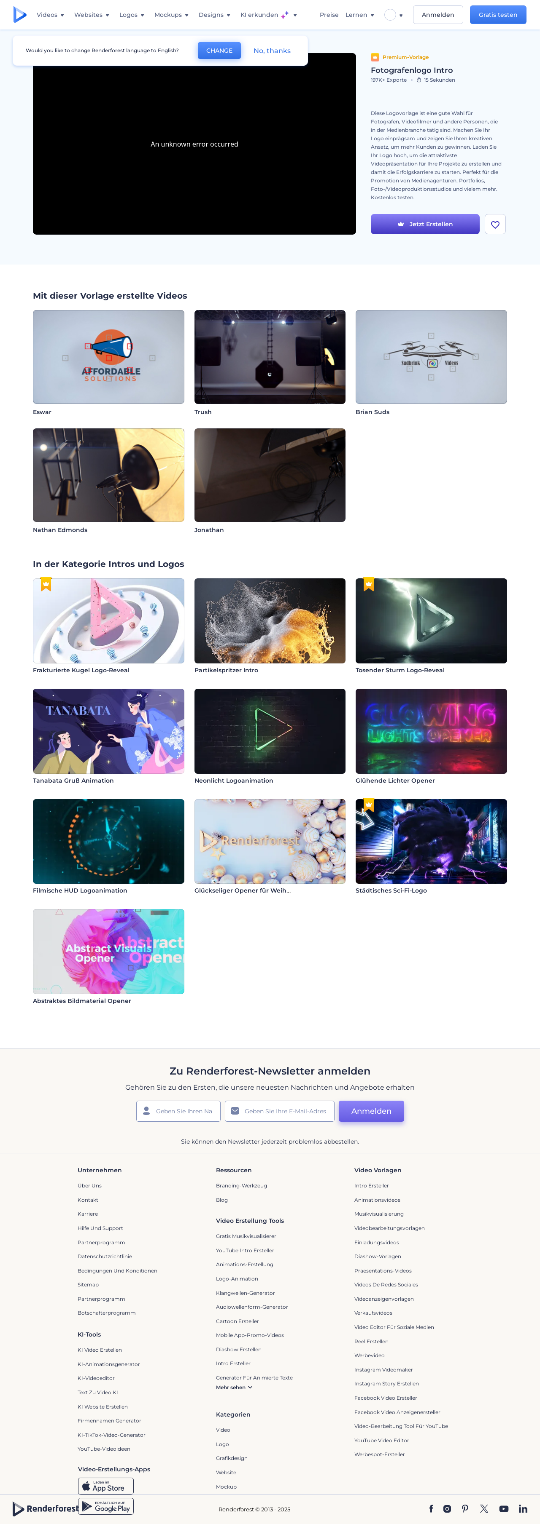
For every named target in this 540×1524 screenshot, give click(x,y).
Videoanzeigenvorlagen (384, 1299)
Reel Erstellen (371, 1341)
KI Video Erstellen (100, 1350)
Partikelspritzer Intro (226, 670)
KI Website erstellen (103, 1407)
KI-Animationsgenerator (109, 1364)
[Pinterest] (465, 1509)
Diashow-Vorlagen (377, 1256)
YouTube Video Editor (381, 1440)
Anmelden (438, 15)
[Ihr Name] (178, 1111)
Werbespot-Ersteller (379, 1454)
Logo (222, 1444)
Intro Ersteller (371, 1185)
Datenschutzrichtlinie (105, 1256)
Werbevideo (369, 1355)
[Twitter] (484, 1509)
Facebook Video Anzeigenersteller (397, 1412)
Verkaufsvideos (373, 1313)
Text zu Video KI (98, 1392)
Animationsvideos (377, 1200)
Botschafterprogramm (107, 1313)
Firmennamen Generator (109, 1420)
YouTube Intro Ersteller (245, 1250)
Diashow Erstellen (239, 1349)
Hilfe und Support (100, 1228)
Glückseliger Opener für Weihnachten (253, 890)
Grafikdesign (232, 1458)
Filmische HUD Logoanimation (80, 890)
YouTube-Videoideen (104, 1449)
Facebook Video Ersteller (385, 1398)
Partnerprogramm (101, 1242)
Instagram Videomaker (383, 1369)
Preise (329, 15)
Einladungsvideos (376, 1242)
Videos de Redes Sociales (386, 1284)
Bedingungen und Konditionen (117, 1270)
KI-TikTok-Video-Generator (112, 1435)
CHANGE (219, 50)
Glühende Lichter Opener (395, 780)
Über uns (90, 1185)
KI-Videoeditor (96, 1378)
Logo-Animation (237, 1278)
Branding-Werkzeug (241, 1185)
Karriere (88, 1214)
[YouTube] (504, 1509)
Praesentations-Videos (383, 1270)
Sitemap (88, 1284)
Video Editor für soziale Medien (394, 1327)
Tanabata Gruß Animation (73, 780)
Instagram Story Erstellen (386, 1383)
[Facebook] (431, 1509)
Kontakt (88, 1200)
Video (223, 1430)
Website (226, 1472)
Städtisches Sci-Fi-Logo (391, 890)
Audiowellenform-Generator (252, 1307)
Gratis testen (498, 15)
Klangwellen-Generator (245, 1293)
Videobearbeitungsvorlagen (389, 1228)
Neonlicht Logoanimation (233, 780)
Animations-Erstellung (244, 1264)
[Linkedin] (523, 1509)
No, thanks (272, 51)
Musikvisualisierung (379, 1214)
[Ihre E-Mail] (280, 1111)
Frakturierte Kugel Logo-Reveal (81, 670)
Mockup (226, 1487)
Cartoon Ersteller (237, 1321)
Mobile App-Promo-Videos (250, 1335)
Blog (222, 1200)
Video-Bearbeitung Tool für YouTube (401, 1426)
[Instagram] (447, 1509)
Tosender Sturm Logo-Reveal (400, 670)
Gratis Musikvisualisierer (246, 1236)
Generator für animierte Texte (254, 1377)
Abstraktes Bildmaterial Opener (82, 1001)
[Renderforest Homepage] (20, 15)
